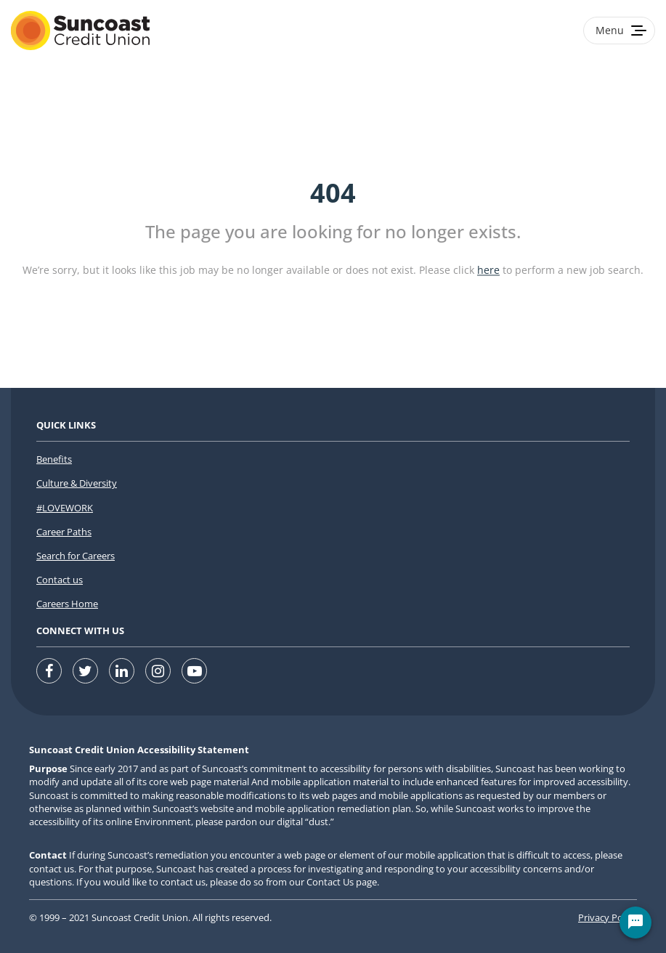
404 (333, 193)
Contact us (59, 579)
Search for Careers (75, 555)
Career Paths (64, 531)
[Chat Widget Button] (635, 922)
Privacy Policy (607, 917)
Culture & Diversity (76, 483)
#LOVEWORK (64, 507)
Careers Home (67, 603)
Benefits (54, 459)
